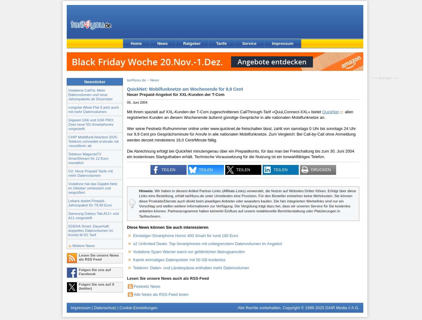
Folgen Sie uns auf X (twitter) (96, 286)
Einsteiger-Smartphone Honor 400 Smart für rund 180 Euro (185, 235)
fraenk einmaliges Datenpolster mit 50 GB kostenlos (179, 259)
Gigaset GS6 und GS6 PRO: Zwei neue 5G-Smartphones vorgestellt (91, 124)
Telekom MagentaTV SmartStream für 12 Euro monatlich (88, 158)
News (162, 43)
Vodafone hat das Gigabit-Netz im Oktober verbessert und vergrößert (92, 188)
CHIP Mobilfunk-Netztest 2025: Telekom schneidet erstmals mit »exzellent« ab (93, 141)
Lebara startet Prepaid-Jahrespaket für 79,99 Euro (90, 203)
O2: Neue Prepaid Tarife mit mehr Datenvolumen (90, 173)
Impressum (282, 43)
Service (249, 43)
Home (136, 43)
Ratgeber (191, 43)
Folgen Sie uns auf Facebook (95, 272)
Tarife (221, 43)
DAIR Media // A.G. (342, 307)
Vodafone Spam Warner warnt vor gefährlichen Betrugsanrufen (189, 251)
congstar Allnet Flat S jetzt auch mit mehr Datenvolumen (93, 109)
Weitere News (83, 246)
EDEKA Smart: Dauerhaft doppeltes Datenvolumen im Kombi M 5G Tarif (90, 230)
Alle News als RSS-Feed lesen (161, 294)
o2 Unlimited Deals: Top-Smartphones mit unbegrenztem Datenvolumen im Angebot (207, 243)
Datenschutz (105, 307)
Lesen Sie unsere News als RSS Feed (99, 257)
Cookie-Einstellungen (139, 307)
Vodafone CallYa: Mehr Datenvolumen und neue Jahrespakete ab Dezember (90, 94)
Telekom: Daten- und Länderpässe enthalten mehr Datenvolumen (191, 268)
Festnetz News (147, 286)
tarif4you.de (136, 80)
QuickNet (330, 112)
